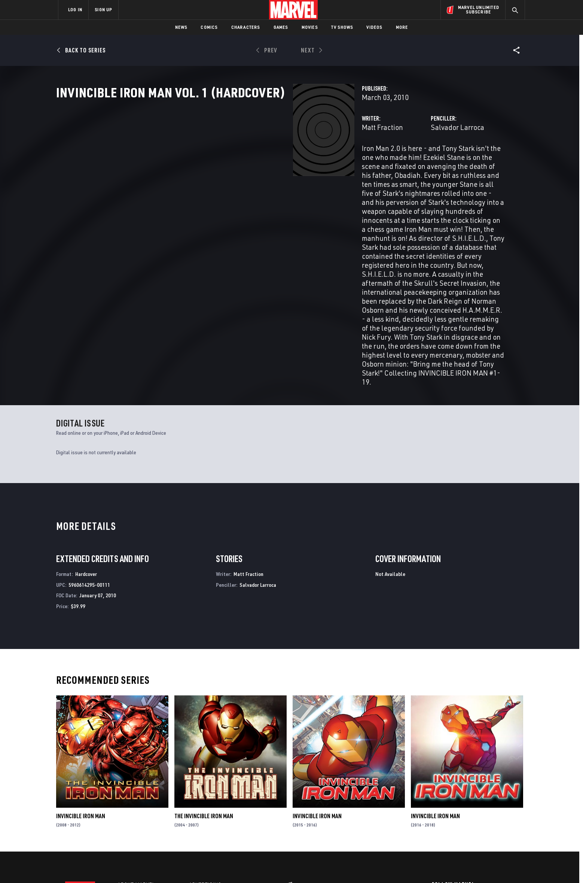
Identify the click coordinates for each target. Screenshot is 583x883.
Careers (128, 804)
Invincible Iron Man (80, 714)
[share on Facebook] (436, 802)
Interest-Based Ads (420, 865)
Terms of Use (115, 865)
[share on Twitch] (497, 818)
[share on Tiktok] (435, 833)
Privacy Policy (149, 865)
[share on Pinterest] (476, 818)
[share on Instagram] (476, 801)
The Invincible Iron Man (203, 714)
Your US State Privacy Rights (199, 865)
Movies (310, 27)
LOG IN (75, 9)
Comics (209, 27)
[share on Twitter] (456, 801)
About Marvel (136, 783)
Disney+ (199, 794)
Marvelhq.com (208, 804)
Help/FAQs (131, 794)
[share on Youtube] (435, 818)
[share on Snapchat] (456, 818)
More (402, 27)
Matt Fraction (216, 160)
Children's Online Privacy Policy (315, 865)
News (181, 27)
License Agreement (373, 865)
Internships (133, 815)
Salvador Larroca (374, 160)
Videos (374, 27)
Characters (245, 27)
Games (281, 27)
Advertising (205, 783)
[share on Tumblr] (497, 801)
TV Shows (342, 27)
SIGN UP (103, 9)
